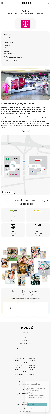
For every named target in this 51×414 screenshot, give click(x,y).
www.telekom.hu (9, 53)
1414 (5, 48)
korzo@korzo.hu (25, 386)
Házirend (25, 346)
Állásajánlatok (25, 338)
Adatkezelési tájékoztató (25, 400)
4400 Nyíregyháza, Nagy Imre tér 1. (25, 384)
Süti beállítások (25, 402)
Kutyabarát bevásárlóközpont (25, 349)
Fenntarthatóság (25, 340)
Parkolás (25, 332)
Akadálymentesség (25, 343)
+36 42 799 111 (25, 389)
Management (25, 335)
